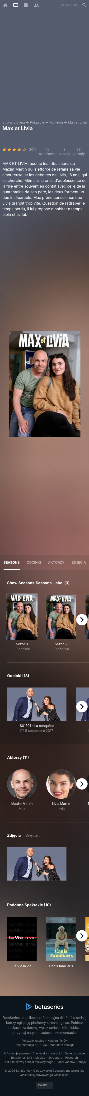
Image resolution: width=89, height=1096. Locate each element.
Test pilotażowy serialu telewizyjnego (28, 1062)
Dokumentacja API (26, 1045)
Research (71, 1057)
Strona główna (13, 122)
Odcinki (34, 562)
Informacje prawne (16, 1053)
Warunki (56, 1053)
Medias (40, 1057)
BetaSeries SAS (21, 1057)
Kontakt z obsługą (62, 1045)
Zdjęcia (79, 562)
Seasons (12, 562)
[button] (22, 790)
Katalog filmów (58, 1040)
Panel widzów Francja (71, 1062)
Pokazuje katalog (32, 1040)
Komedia (56, 122)
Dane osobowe (75, 1053)
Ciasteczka (40, 1053)
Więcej (32, 835)
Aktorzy (56, 562)
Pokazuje (37, 122)
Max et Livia (77, 122)
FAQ (44, 1045)
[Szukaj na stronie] (84, 5)
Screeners (55, 1057)
